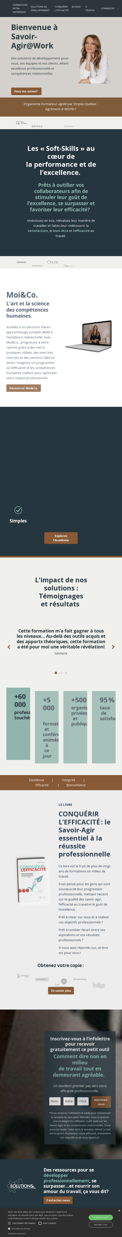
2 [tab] (61, 672)
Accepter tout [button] (100, 1217)
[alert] (61, 1222)
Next (113, 647)
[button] (23, 1223)
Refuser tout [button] (101, 1224)
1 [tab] (56, 672)
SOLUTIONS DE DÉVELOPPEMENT (40, 8)
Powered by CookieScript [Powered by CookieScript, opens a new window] (17, 1234)
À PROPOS (90, 8)
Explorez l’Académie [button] (61, 538)
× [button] (119, 1211)
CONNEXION (107, 8)
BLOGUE (76, 6)
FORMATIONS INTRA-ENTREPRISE (20, 8)
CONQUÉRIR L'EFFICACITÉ (61, 8)
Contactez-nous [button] (58, 1200)
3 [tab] (66, 672)
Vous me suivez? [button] (26, 91)
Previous (8, 647)
